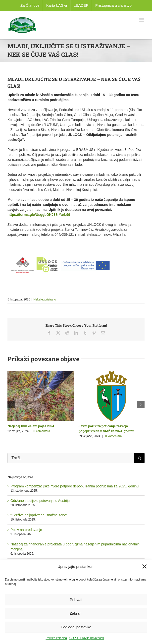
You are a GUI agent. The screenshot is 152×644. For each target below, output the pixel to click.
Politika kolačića (56, 638)
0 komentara (42, 431)
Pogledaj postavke (76, 627)
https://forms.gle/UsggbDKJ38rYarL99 (38, 215)
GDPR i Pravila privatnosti (86, 638)
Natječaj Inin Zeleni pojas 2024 (30, 426)
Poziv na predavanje (26, 530)
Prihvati (76, 599)
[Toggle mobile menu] (142, 19)
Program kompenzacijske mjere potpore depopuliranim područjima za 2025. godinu (74, 486)
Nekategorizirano (45, 299)
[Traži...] (70, 458)
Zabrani (76, 613)
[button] (144, 566)
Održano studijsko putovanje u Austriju (40, 501)
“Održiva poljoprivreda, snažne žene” (38, 515)
